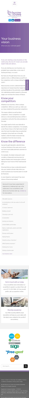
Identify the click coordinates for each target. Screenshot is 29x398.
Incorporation (5, 217)
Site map (13, 379)
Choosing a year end (7, 214)
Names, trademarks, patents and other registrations (12, 228)
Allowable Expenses (7, 198)
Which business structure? (8, 243)
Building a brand (6, 211)
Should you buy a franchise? (9, 240)
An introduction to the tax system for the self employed (13, 203)
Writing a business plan (8, 250)
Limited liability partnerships (9, 224)
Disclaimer (9, 381)
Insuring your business (7, 221)
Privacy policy (16, 381)
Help (21, 381)
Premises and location (7, 233)
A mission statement (7, 207)
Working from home (7, 247)
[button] (27, 85)
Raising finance (6, 236)
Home (2, 379)
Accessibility (19, 379)
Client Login (17, 20)
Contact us (23, 190)
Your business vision (7, 253)
